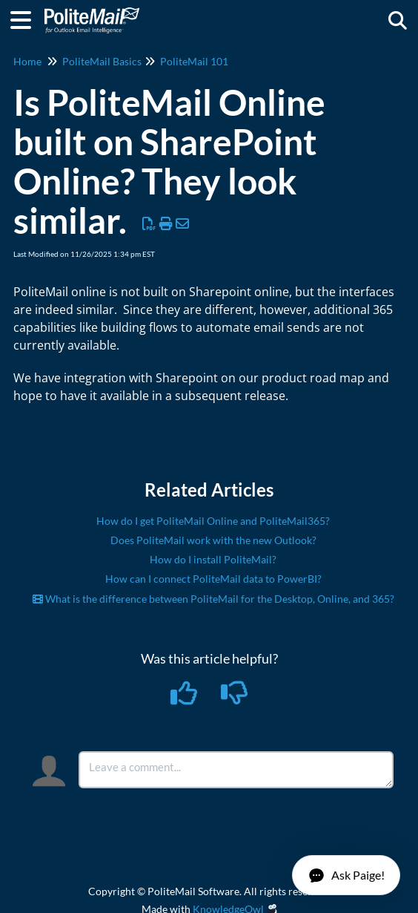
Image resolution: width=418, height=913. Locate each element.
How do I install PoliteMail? (213, 559)
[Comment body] (236, 769)
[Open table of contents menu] (25, 18)
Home (27, 61)
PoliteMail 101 (194, 61)
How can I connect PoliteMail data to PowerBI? (213, 578)
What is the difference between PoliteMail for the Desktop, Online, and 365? (213, 598)
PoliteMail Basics (102, 61)
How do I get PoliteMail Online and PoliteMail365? (213, 520)
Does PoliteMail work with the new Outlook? (213, 540)
